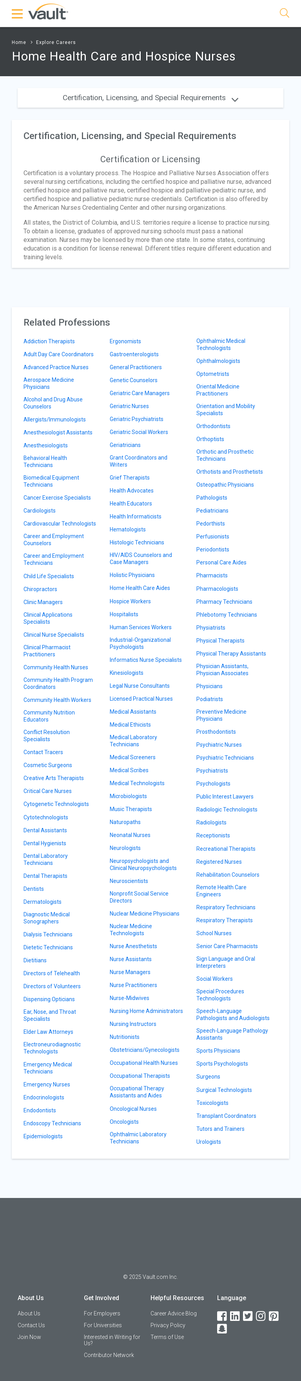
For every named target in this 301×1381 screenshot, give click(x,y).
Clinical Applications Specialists (48, 618)
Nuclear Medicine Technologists (131, 929)
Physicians (209, 686)
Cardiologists (40, 510)
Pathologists (211, 498)
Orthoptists (210, 439)
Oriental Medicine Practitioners (217, 390)
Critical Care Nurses (48, 791)
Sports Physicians (218, 1051)
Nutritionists (125, 1037)
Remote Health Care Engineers (221, 890)
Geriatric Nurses (129, 406)
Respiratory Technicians (226, 907)
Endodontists (40, 1110)
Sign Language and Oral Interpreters (225, 962)
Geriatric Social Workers (139, 432)
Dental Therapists (45, 876)
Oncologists (124, 1122)
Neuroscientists (129, 881)
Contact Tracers (43, 752)
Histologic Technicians (137, 542)
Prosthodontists (216, 732)
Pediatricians (212, 510)
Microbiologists (128, 796)
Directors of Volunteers (52, 986)
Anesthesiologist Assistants (58, 432)
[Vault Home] (48, 11)
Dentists (34, 889)
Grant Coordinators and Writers (138, 461)
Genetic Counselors (134, 380)
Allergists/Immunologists (55, 419)
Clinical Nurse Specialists (54, 635)
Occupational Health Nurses (144, 1063)
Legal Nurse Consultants (140, 686)
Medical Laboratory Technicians (133, 740)
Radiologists (211, 822)
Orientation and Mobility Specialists (225, 409)
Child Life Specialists (49, 576)
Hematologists (128, 529)
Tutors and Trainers (220, 1129)
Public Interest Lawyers (225, 796)
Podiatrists (209, 699)
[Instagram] (261, 1316)
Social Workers (214, 979)
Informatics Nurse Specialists (146, 660)
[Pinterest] (274, 1316)
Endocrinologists (44, 1097)
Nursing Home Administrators (146, 1011)
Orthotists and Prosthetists (229, 472)
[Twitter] (248, 1316)
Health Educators (131, 503)
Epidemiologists (43, 1136)
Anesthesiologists (46, 445)
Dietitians (35, 960)
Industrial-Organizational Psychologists (140, 643)
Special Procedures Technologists (220, 995)
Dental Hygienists (45, 843)
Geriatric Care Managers (140, 393)
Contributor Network (109, 1355)
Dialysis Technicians (48, 934)
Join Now (29, 1337)
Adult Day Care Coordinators (59, 354)
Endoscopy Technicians (52, 1123)
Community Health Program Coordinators (58, 683)
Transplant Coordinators (226, 1116)
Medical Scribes (129, 770)
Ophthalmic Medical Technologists (220, 344)
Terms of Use (167, 1337)
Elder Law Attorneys (48, 1032)
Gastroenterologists (134, 354)
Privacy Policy (167, 1325)
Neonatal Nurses (130, 835)
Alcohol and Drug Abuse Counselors (53, 403)
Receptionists (213, 835)
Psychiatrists (212, 770)
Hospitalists (124, 614)
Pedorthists (210, 523)
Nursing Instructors (133, 1024)
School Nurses (214, 933)
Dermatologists (43, 902)
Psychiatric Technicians (225, 758)
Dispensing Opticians (49, 999)
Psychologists (213, 783)
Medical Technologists (137, 783)
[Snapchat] (222, 1329)
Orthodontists (213, 426)
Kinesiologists (126, 673)
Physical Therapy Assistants (231, 653)
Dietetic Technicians (48, 947)
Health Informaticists (135, 516)
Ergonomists (125, 341)
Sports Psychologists (222, 1063)
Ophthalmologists (218, 361)
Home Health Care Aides (140, 588)
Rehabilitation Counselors (227, 875)
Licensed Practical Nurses (141, 699)
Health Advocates (132, 490)
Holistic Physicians (132, 575)
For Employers (102, 1313)
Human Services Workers (141, 627)
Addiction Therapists (49, 341)
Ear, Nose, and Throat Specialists (50, 1015)
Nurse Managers (130, 972)
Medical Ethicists (130, 725)
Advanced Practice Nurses (56, 367)
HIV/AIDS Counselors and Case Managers (141, 558)
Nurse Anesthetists (133, 946)
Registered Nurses (219, 862)
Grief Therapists (130, 477)
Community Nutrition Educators (49, 716)
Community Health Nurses (56, 667)
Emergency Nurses (47, 1084)
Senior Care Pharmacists (227, 946)
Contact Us (31, 1325)
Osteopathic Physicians (225, 485)
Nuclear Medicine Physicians (145, 913)
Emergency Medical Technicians (48, 1068)
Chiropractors (40, 589)
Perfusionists (212, 536)
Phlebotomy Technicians (226, 615)
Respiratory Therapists (224, 920)
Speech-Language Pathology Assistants (232, 1034)
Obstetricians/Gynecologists (145, 1050)
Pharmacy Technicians (224, 602)
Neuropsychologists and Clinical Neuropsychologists (143, 864)
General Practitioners (136, 367)
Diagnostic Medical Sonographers (47, 918)
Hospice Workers (130, 601)
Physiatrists (210, 628)
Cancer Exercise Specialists (57, 498)
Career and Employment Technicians (54, 559)
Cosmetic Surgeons (48, 765)
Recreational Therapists (226, 849)
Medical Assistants (133, 712)
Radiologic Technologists (226, 809)
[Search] (284, 14)
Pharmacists (212, 575)
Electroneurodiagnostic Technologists (52, 1048)
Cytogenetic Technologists (56, 804)
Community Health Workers (57, 700)
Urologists (208, 1142)
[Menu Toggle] (18, 13)
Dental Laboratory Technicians (46, 859)
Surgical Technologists (224, 1090)
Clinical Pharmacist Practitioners (47, 651)
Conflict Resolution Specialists (47, 735)
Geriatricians (125, 445)
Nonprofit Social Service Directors (139, 897)
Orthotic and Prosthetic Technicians (225, 455)
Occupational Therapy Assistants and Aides (137, 1092)
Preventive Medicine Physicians (221, 715)
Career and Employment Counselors (54, 539)
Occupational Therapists (140, 1076)
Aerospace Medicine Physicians (49, 383)
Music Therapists (131, 809)
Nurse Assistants (131, 959)
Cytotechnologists (46, 817)
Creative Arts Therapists (54, 778)
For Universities (103, 1325)
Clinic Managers (43, 602)
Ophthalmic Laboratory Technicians (138, 1138)
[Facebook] (222, 1316)
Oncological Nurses (133, 1109)
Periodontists (212, 549)
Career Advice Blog (173, 1313)
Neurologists (125, 848)
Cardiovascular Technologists (60, 523)
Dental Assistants (45, 830)
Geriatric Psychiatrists (136, 419)
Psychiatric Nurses (219, 745)
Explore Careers (56, 42)
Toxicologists (212, 1103)
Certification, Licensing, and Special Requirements (150, 97)
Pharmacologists (217, 589)
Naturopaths (125, 822)
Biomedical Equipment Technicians (51, 481)
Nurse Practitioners (133, 985)
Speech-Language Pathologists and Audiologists (233, 1014)
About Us (29, 1313)
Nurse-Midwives (129, 998)
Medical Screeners (133, 757)
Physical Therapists (220, 640)
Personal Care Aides (221, 562)
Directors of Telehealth (52, 973)
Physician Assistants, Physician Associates (222, 669)
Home (19, 42)
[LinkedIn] (235, 1316)
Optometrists (212, 374)
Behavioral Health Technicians (45, 461)
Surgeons (208, 1076)
